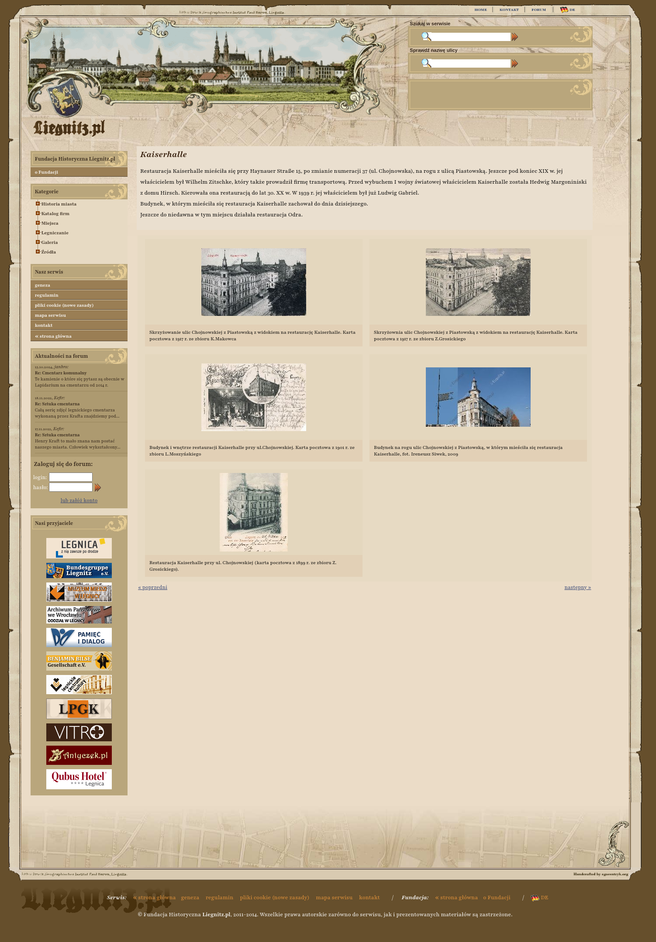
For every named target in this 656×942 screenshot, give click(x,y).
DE (567, 10)
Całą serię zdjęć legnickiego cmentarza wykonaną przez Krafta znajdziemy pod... (77, 410)
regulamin (47, 295)
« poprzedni (152, 587)
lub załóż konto (79, 500)
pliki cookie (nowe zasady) (64, 305)
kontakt (44, 325)
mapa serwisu (50, 315)
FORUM (539, 9)
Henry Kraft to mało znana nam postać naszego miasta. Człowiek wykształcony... (78, 441)
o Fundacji (46, 172)
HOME (480, 9)
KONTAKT (509, 9)
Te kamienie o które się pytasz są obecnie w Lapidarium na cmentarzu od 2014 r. (79, 379)
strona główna (53, 336)
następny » (577, 587)
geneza (42, 285)
